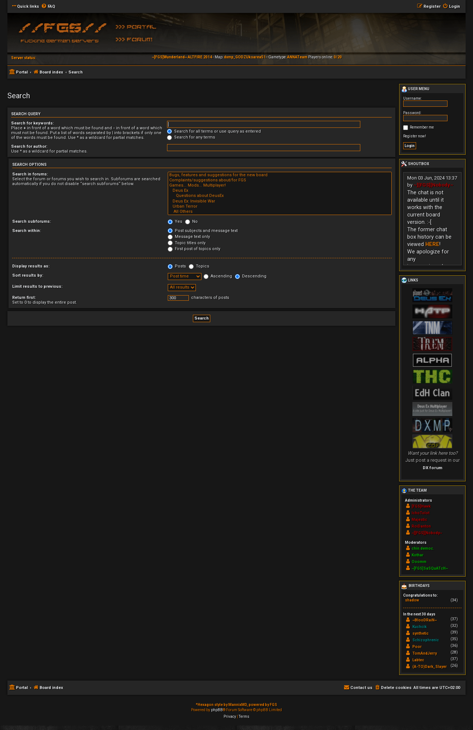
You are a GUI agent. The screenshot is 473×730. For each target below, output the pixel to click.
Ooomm (419, 562)
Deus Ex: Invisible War (280, 201)
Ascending (218, 276)
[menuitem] (48, 6)
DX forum (432, 467)
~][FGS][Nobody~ (433, 185)
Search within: (26, 230)
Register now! (414, 136)
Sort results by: (27, 275)
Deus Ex (280, 190)
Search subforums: (31, 221)
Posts (177, 266)
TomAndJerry (424, 653)
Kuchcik (419, 627)
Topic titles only (186, 243)
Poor (417, 647)
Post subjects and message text (203, 230)
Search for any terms (191, 137)
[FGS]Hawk (421, 506)
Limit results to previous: (37, 286)
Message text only (189, 236)
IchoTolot (420, 513)
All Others (280, 211)
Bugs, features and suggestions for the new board (280, 175)
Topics (199, 266)
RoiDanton (421, 526)
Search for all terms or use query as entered (214, 131)
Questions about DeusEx (280, 195)
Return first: (24, 297)
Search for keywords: (32, 123)
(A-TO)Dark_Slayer (429, 667)
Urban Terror (280, 206)
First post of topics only (194, 248)
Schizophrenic (425, 640)
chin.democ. (423, 548)
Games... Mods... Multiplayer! (280, 185)
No (191, 221)
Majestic (419, 520)
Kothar (417, 555)
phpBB (217, 710)
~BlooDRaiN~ (424, 620)
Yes (175, 221)
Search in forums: (30, 174)
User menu (415, 89)
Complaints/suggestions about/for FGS (280, 180)
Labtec (418, 660)
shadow (412, 600)
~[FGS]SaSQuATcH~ (430, 568)
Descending (250, 276)
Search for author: (29, 146)
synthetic (420, 633)
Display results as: (31, 266)
